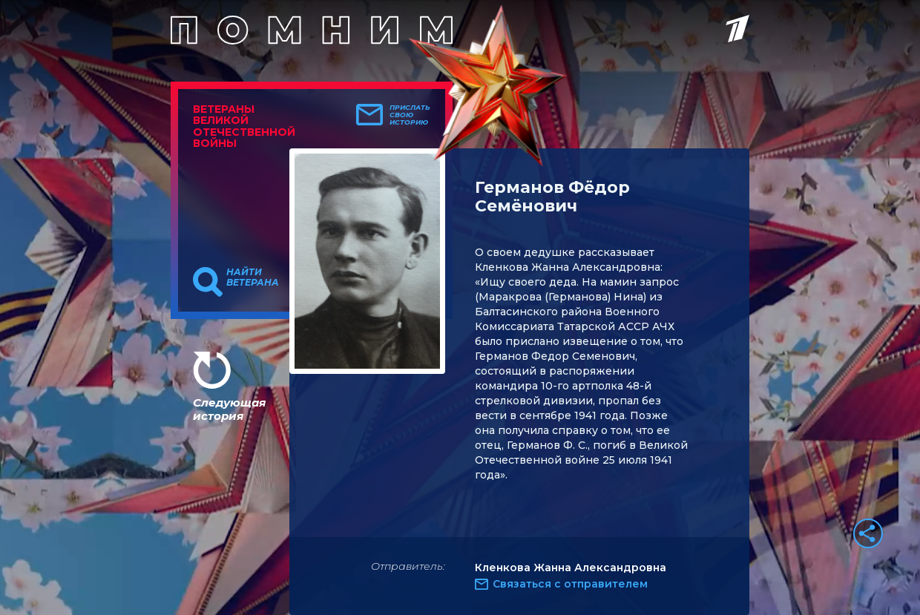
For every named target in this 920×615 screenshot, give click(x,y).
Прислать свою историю (410, 115)
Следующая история (229, 409)
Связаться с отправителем (570, 584)
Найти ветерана (252, 277)
